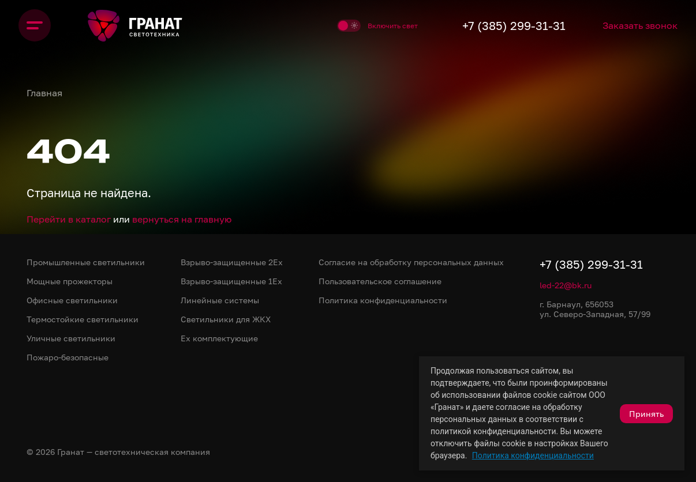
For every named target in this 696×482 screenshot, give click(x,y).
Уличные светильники (71, 338)
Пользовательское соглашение (380, 281)
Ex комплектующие (219, 338)
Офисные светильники (72, 300)
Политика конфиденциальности (533, 455)
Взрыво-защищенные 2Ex (232, 262)
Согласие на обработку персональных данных (411, 262)
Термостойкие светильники (83, 319)
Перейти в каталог (69, 219)
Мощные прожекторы (70, 281)
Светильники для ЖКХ (226, 319)
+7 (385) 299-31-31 (514, 25)
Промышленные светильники (86, 262)
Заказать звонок (640, 25)
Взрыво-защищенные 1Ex (231, 281)
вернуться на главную (181, 219)
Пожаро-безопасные (67, 357)
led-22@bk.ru (566, 285)
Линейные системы (220, 300)
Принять (646, 414)
